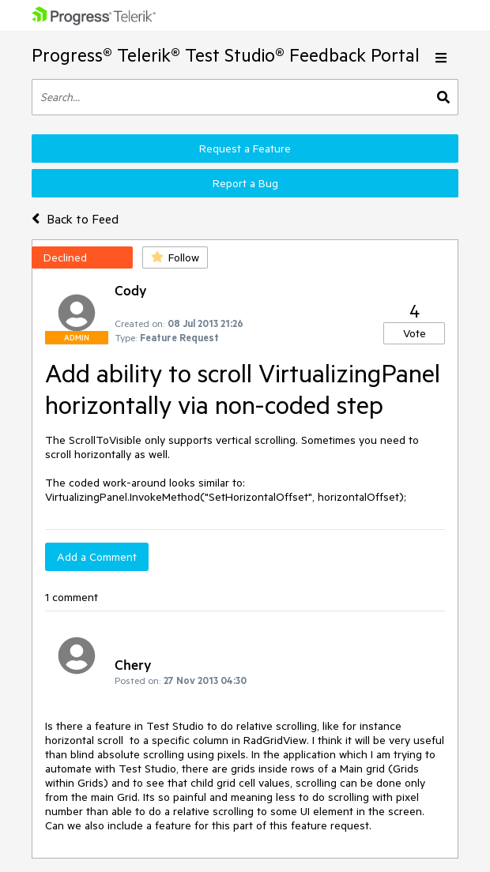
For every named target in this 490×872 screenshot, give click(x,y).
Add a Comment (97, 557)
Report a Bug (245, 183)
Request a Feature (245, 148)
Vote (414, 333)
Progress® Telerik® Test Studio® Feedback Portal (226, 54)
